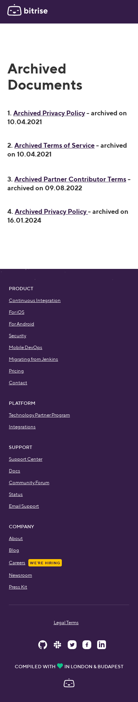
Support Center (25, 459)
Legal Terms (66, 622)
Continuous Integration (35, 300)
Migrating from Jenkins (33, 359)
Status (16, 494)
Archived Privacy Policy (49, 113)
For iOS (16, 312)
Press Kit (18, 587)
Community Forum (29, 482)
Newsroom (20, 575)
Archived (70, 179)
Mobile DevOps (25, 347)
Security (17, 335)
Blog (14, 550)
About (16, 538)
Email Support (24, 506)
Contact (18, 382)
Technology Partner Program (39, 415)
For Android (21, 324)
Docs (14, 471)
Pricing (16, 371)
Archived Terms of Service (54, 145)
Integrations (22, 426)
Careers (17, 562)
